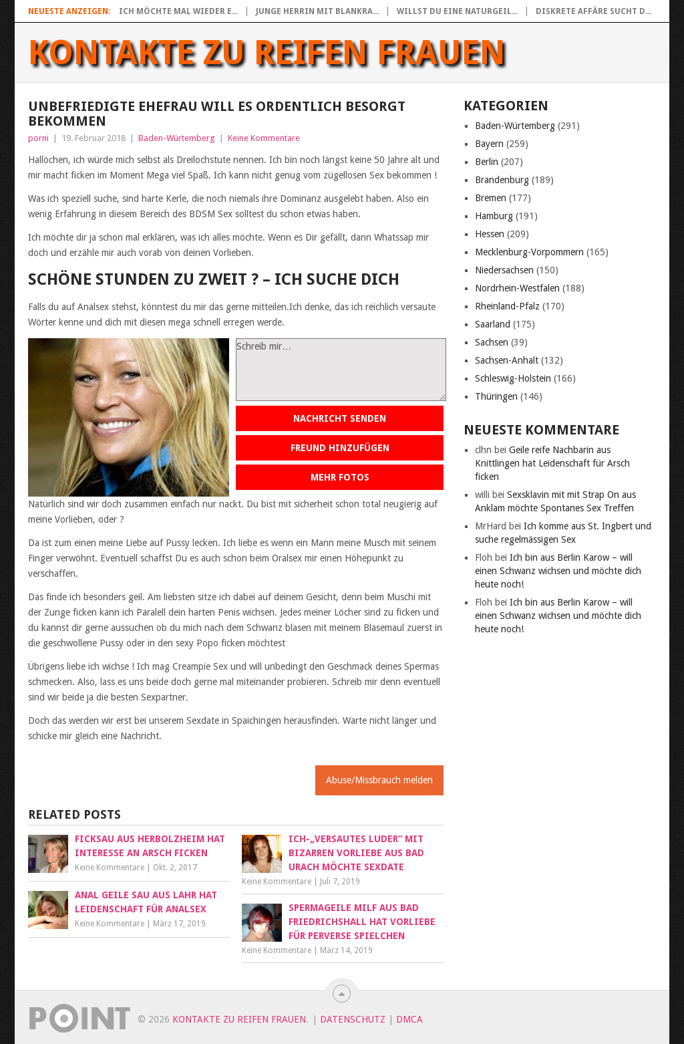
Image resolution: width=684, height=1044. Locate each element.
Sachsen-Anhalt (506, 360)
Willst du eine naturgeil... (457, 11)
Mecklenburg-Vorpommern (529, 252)
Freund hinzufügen (340, 447)
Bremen (490, 197)
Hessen (489, 234)
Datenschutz (352, 1019)
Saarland (492, 324)
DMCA (409, 1019)
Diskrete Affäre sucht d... (593, 11)
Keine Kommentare (264, 138)
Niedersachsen (504, 270)
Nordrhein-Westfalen (517, 288)
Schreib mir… (341, 369)
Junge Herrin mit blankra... (317, 11)
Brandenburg (502, 179)
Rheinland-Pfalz (507, 306)
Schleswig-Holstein (513, 378)
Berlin (486, 161)
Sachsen (491, 342)
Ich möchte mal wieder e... (178, 11)
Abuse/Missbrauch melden (379, 780)
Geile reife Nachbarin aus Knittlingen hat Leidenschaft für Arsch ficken (552, 463)
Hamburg (494, 216)
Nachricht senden (339, 418)
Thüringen (496, 396)
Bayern (489, 143)
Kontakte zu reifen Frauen (267, 53)
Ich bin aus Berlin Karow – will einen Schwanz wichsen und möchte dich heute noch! (558, 571)
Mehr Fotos (340, 477)
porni (38, 138)
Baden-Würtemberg (176, 138)
